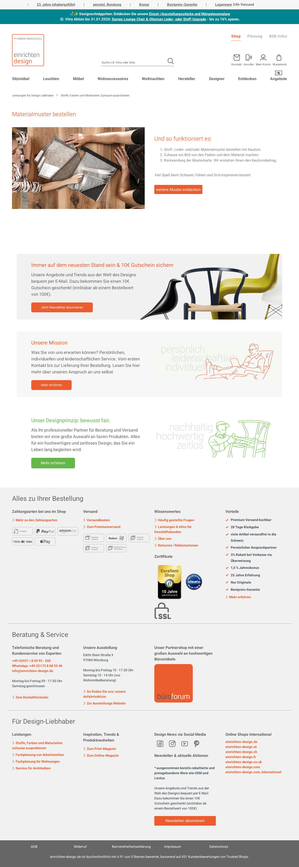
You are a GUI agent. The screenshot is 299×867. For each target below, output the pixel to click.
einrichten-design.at (241, 746)
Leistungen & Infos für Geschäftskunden (173, 529)
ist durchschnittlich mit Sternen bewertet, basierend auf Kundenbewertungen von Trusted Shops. (149, 856)
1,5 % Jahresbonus (242, 568)
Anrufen (249, 64)
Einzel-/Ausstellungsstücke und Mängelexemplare (189, 14)
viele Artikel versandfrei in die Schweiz (250, 537)
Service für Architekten (31, 768)
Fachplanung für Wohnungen (36, 761)
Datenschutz (218, 846)
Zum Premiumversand (101, 526)
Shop (236, 36)
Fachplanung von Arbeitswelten (38, 754)
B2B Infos (278, 36)
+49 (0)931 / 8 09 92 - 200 (31, 660)
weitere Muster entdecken (178, 190)
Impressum (172, 846)
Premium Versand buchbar (248, 520)
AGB (34, 846)
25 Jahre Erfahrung (242, 575)
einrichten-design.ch (241, 751)
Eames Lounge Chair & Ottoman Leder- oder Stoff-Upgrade (159, 19)
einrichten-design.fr (240, 757)
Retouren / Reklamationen (176, 545)
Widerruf (80, 846)
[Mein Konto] (248, 59)
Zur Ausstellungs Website (104, 703)
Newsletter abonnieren (185, 821)
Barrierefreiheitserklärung (131, 846)
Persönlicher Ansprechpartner (251, 548)
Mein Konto (263, 64)
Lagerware (223, 4)
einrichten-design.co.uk (243, 762)
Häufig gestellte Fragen (174, 520)
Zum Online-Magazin (101, 755)
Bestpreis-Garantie (182, 4)
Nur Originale (238, 582)
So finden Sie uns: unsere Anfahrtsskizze (104, 694)
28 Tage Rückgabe (242, 527)
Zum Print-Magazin (99, 748)
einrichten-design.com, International (253, 772)
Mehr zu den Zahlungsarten (34, 520)
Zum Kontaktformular (30, 697)
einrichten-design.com (242, 767)
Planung (254, 36)
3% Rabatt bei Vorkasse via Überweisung (248, 558)
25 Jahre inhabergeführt (56, 4)
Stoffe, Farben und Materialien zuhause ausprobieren (37, 746)
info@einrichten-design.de (32, 670)
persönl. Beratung (107, 4)
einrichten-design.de (241, 741)
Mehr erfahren (51, 385)
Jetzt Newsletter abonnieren (62, 307)
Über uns (162, 538)
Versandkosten (96, 520)
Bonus (144, 4)
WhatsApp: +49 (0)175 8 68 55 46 (37, 665)
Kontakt (236, 64)
